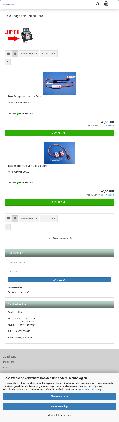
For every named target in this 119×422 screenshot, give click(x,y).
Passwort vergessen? (18, 292)
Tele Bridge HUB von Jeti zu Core (27, 165)
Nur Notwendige (59, 406)
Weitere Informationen (59, 415)
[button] (8, 53)
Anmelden (59, 280)
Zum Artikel (59, 133)
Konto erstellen (15, 287)
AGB (5, 367)
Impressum (8, 362)
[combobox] (29, 53)
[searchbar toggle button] (97, 4)
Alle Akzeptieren (59, 396)
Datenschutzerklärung (90, 389)
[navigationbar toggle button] (114, 4)
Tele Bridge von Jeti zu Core (24, 96)
